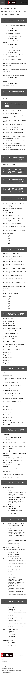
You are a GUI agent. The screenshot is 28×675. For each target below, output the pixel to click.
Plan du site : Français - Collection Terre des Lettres (14, 11)
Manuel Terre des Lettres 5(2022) (13, 105)
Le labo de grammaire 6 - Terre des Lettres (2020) (14, 180)
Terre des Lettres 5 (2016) (13, 249)
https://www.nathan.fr (18, 655)
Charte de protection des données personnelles (11, 670)
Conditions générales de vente (7, 668)
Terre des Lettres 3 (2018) (13, 368)
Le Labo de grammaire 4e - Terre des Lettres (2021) (14, 159)
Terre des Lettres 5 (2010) (13, 482)
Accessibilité (4, 661)
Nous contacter (4, 665)
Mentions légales (4, 666)
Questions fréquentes (5, 663)
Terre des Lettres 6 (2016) (13, 199)
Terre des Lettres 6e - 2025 (14, 21)
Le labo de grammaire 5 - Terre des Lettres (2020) (13, 190)
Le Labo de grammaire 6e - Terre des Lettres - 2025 (14, 93)
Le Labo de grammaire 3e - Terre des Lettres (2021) (14, 171)
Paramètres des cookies (6, 672)
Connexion (24, 2)
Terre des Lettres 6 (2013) (13, 430)
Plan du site (3, 659)
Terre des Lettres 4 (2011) (13, 519)
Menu (2, 2)
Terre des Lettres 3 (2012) (13, 601)
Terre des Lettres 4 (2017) (13, 314)
